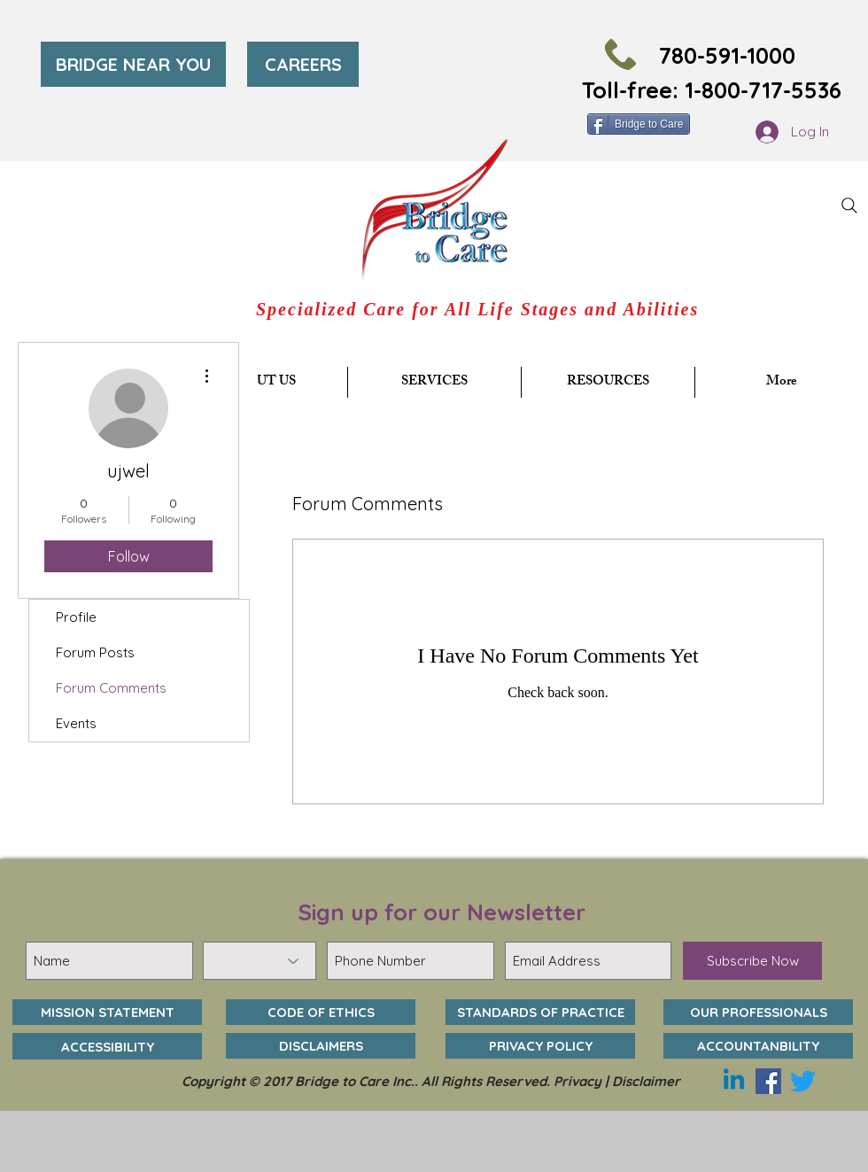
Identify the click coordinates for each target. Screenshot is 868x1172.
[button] (434, 382)
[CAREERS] (303, 64)
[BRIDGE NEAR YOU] (133, 64)
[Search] (849, 205)
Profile (76, 617)
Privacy (577, 1081)
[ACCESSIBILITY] (107, 1046)
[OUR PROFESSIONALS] (758, 1012)
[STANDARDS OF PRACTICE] (540, 1012)
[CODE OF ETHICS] (320, 1012)
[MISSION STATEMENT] (107, 1012)
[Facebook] (768, 1081)
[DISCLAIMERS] (320, 1046)
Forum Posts (95, 652)
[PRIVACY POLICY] (540, 1046)
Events (76, 723)
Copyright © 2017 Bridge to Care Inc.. (302, 1081)
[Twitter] (803, 1081)
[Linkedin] (734, 1081)
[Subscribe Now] (752, 961)
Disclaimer (646, 1081)
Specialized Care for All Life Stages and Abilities (477, 309)
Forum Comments (111, 687)
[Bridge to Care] (638, 124)
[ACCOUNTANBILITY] (758, 1046)
